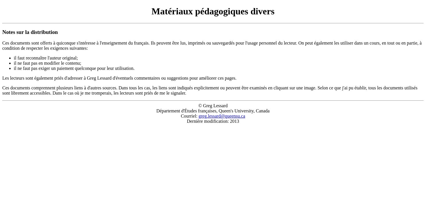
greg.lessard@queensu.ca (222, 116)
